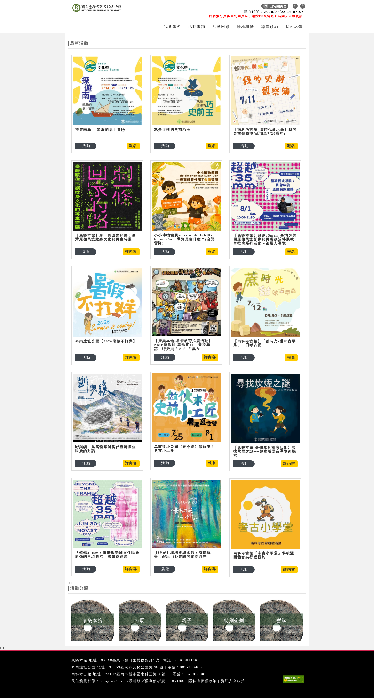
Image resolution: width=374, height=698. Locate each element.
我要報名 (172, 27)
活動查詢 (196, 27)
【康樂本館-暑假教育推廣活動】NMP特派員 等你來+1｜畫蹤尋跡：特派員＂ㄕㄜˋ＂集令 (183, 345)
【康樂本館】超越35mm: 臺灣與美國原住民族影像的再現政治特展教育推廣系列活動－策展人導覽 (264, 239)
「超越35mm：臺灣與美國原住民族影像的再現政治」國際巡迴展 (107, 555)
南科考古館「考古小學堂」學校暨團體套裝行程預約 (263, 555)
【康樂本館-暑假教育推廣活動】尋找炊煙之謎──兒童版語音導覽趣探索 (264, 451)
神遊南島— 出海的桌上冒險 (100, 130)
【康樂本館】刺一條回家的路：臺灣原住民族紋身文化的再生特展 (105, 237)
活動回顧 (221, 27)
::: (253, 4)
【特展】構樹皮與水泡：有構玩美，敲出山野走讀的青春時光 (182, 555)
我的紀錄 (294, 27)
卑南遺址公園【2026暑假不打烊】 (106, 341)
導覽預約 (269, 27)
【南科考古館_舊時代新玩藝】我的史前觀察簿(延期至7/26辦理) (264, 132)
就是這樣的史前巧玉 (172, 130)
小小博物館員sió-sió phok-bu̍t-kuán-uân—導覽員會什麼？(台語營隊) (184, 239)
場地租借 (245, 27)
